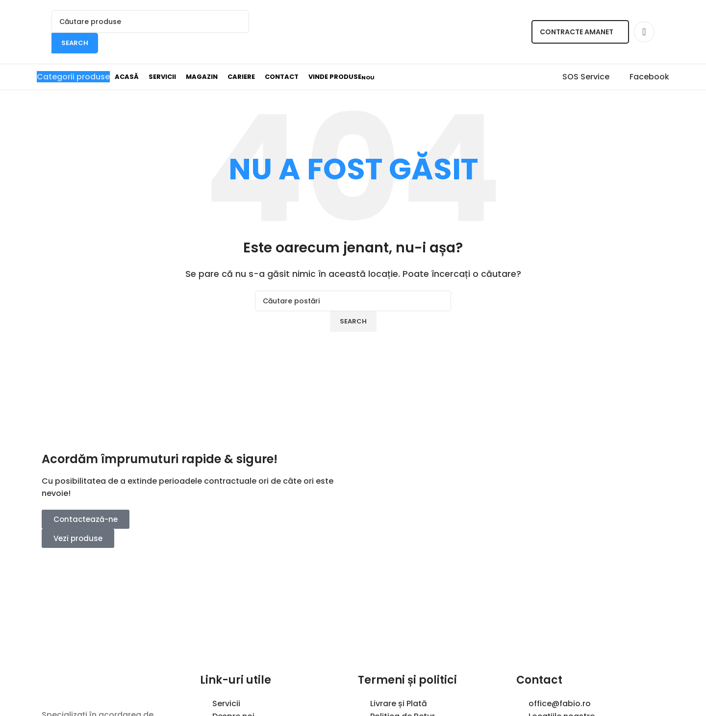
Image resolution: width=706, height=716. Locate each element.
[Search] (150, 21)
